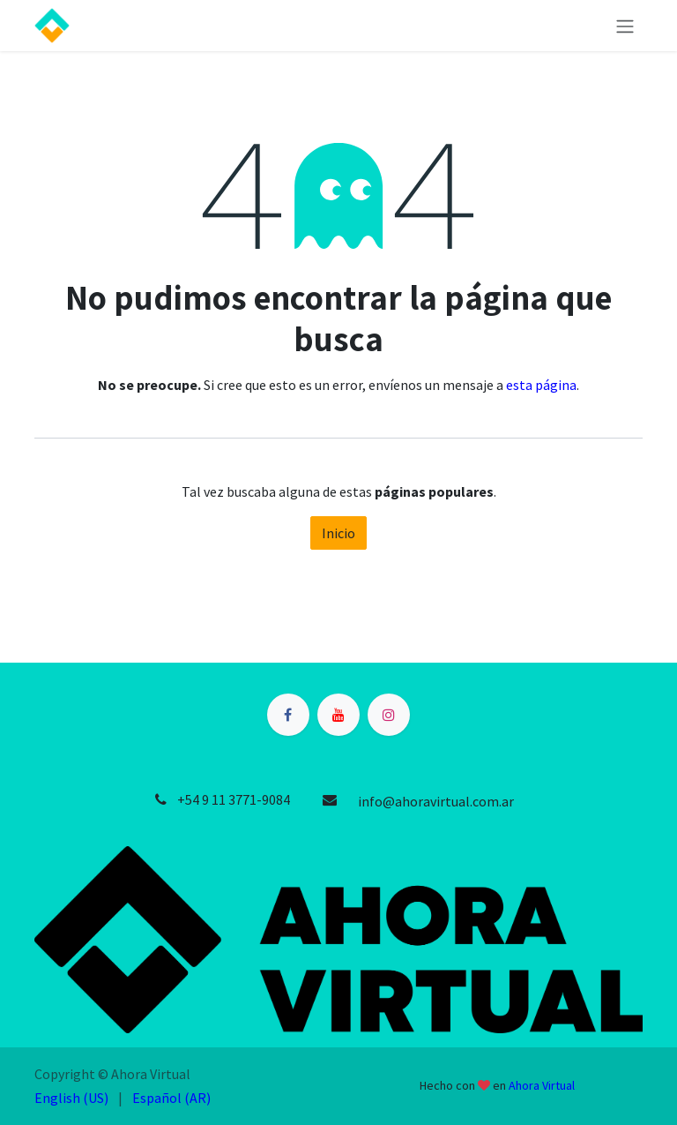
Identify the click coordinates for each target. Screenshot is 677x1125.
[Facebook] (288, 715)
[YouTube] (338, 715)
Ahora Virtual (542, 1085)
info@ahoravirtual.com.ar (436, 801)
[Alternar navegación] (625, 25)
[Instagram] (389, 715)
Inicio (338, 533)
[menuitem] (71, 1097)
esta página (541, 385)
